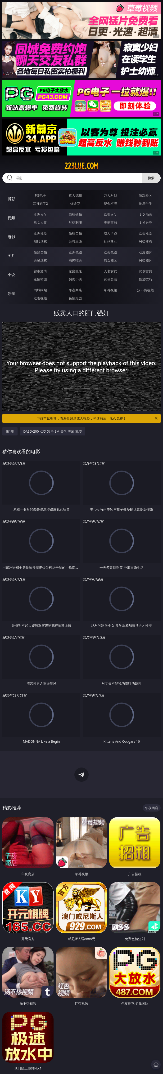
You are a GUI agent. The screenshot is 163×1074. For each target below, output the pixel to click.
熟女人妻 (40, 222)
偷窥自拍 (40, 252)
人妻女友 (110, 271)
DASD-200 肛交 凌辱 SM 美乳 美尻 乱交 (52, 431)
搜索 (151, 178)
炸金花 (75, 203)
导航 (11, 293)
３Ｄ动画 (145, 214)
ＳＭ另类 (145, 222)
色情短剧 (75, 298)
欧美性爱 (145, 233)
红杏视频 (40, 298)
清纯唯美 (75, 260)
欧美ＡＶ (110, 214)
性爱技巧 (145, 279)
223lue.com (81, 166)
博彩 (11, 198)
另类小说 (75, 279)
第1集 (10, 431)
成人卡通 (110, 233)
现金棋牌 (110, 203)
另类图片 (145, 260)
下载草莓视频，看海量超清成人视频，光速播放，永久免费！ (97, 418)
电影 (11, 236)
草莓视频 (110, 290)
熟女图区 (110, 260)
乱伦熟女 (110, 241)
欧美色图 (110, 252)
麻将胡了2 (40, 203)
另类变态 (145, 241)
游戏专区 (145, 195)
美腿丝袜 (40, 260)
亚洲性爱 (40, 233)
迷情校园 (40, 279)
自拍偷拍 (75, 214)
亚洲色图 (75, 252)
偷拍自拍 (75, 233)
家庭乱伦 (75, 271)
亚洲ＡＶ (40, 214)
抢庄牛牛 (145, 203)
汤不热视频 (145, 290)
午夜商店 (75, 290)
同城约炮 (40, 290)
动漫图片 (145, 252)
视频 (11, 217)
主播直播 (110, 222)
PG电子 (40, 195)
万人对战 (110, 195)
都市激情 (40, 271)
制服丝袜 (40, 241)
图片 (11, 255)
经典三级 (75, 241)
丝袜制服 (75, 222)
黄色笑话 (110, 279)
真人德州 (75, 195)
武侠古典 (145, 271)
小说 (11, 274)
